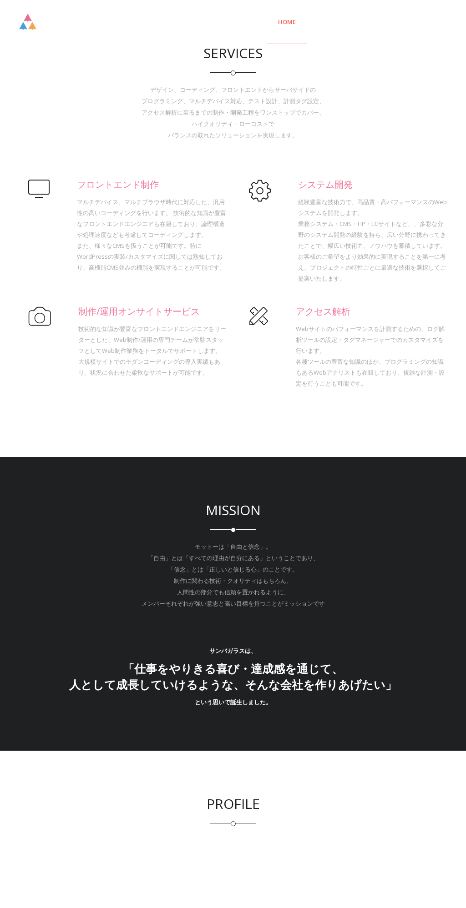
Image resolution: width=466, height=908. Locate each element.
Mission (377, 22)
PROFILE (424, 22)
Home (287, 22)
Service (330, 22)
